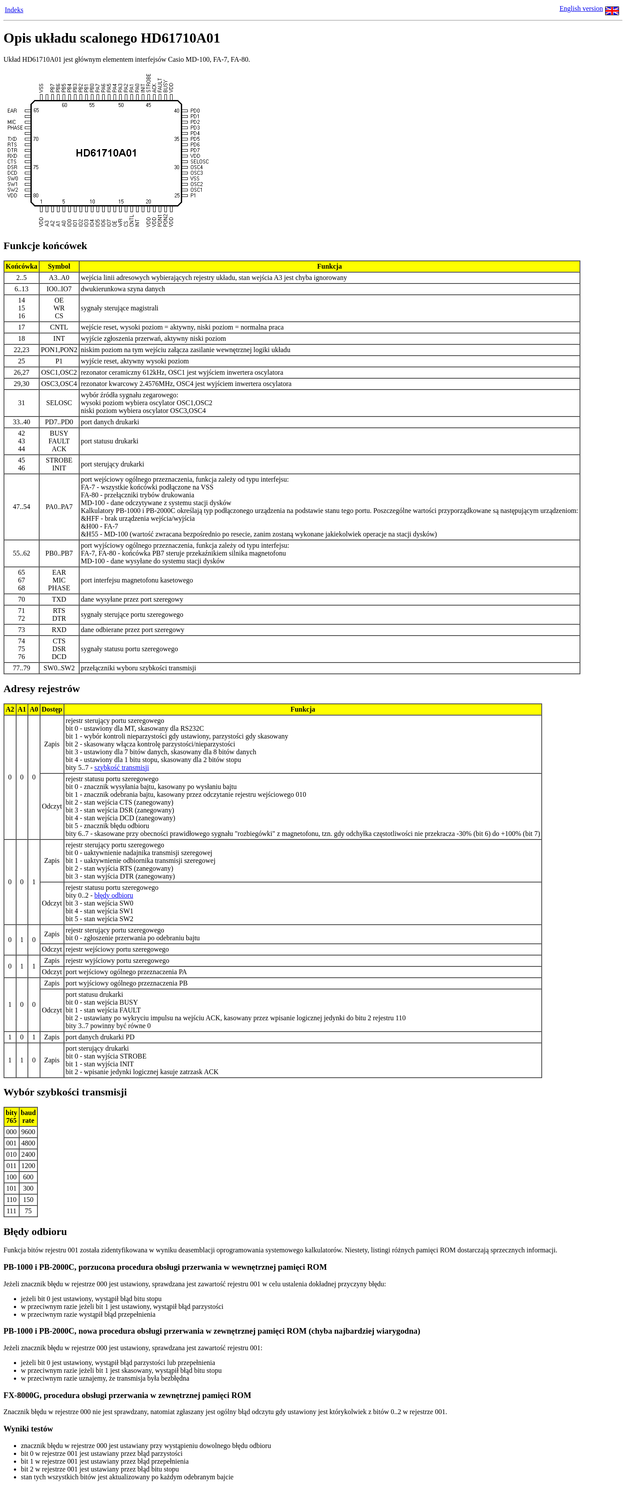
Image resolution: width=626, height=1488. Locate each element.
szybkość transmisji (121, 767)
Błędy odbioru (35, 1231)
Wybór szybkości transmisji (65, 1092)
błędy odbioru (113, 895)
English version (581, 8)
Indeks (14, 9)
